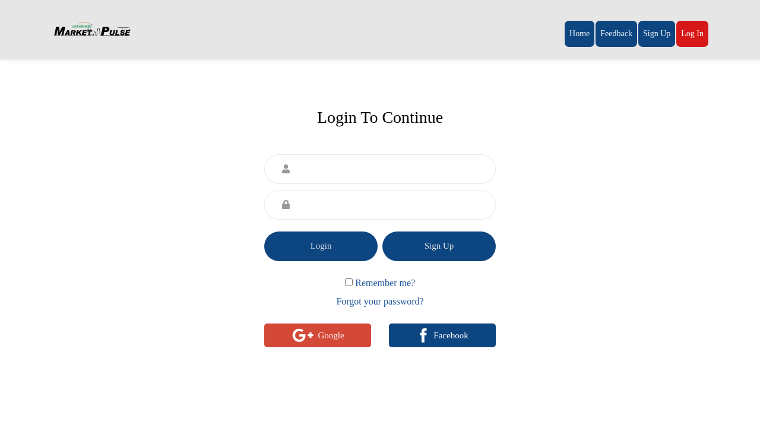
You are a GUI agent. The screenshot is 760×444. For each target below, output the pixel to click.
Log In (692, 33)
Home (579, 33)
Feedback (616, 33)
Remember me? (385, 283)
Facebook (442, 335)
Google (317, 335)
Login (321, 245)
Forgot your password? (379, 301)
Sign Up (656, 33)
